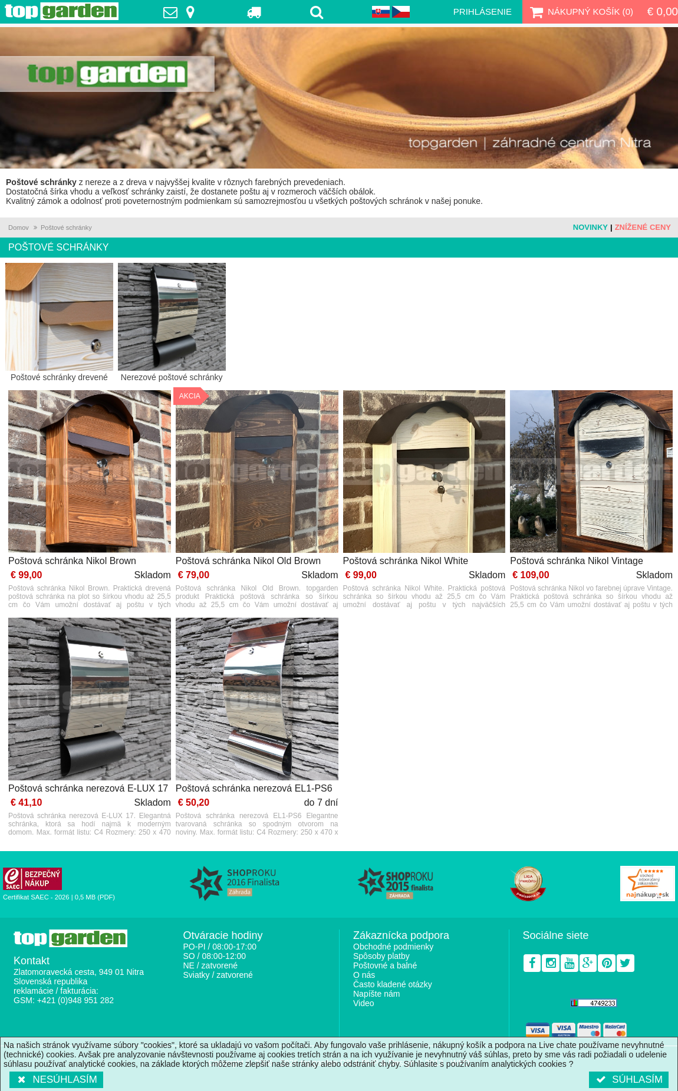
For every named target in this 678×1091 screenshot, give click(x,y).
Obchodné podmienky (393, 946)
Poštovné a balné (385, 965)
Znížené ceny (643, 227)
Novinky (590, 227)
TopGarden (62, 11)
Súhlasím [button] (629, 1079)
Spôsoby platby (381, 956)
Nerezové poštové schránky (172, 322)
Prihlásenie (482, 11)
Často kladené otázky (392, 984)
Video (363, 1003)
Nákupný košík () (580, 12)
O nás (364, 975)
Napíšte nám (376, 993)
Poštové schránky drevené (59, 322)
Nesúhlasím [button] (56, 1079)
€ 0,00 (662, 11)
